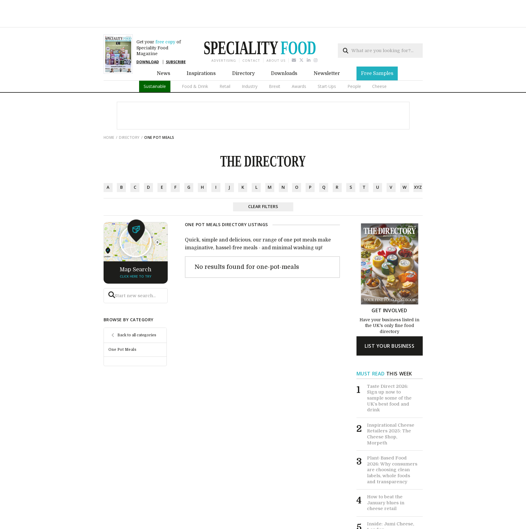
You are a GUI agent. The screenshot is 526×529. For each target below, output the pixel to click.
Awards (299, 65)
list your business (389, 325)
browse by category (129, 298)
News (163, 52)
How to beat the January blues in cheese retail (385, 481)
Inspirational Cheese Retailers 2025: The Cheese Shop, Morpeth (390, 413)
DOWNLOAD (147, 40)
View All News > (400, 519)
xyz (418, 166)
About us (275, 39)
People (354, 65)
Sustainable (155, 65)
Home (109, 116)
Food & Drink (195, 65)
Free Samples (377, 52)
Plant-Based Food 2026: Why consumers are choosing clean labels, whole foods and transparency (392, 448)
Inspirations (201, 52)
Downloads (284, 52)
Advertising (223, 39)
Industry (249, 65)
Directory (243, 52)
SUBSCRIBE (176, 40)
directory (129, 116)
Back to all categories (136, 314)
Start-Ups (327, 65)
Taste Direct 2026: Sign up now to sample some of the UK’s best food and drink (389, 377)
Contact (251, 39)
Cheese (379, 65)
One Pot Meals (122, 328)
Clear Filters (263, 185)
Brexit (274, 65)
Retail (224, 65)
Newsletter (327, 52)
